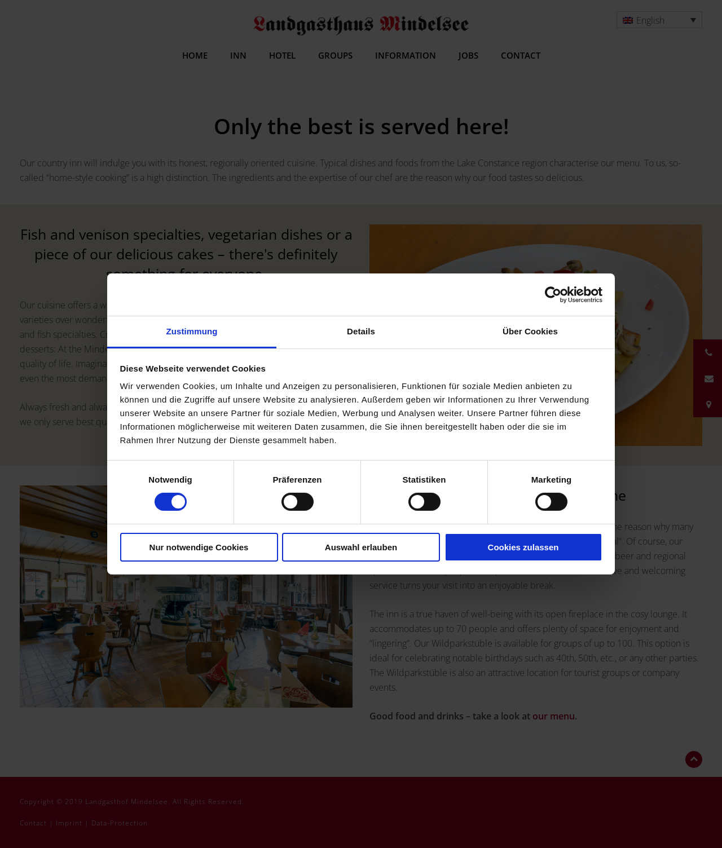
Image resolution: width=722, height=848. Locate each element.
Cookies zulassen (523, 547)
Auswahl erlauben (361, 547)
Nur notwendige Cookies (199, 547)
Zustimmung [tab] (192, 331)
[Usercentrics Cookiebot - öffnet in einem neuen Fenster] (553, 294)
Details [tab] (361, 331)
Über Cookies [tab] (530, 331)
